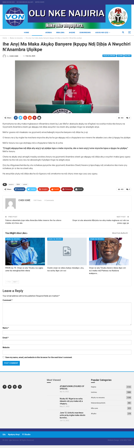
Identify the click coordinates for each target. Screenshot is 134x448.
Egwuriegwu (85, 32)
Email (6, 338)
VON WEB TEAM (125, 440)
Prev (8, 282)
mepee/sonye (39, 2)
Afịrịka (48, 32)
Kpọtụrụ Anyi (14, 434)
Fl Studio (26, 434)
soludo (25, 184)
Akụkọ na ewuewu (109, 55)
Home (26, 32)
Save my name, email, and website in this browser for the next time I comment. (38, 357)
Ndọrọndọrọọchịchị (98, 403)
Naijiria (37, 32)
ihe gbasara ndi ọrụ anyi (25, 2)
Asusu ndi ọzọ (101, 32)
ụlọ (4, 434)
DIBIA (18, 184)
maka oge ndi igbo (9, 2)
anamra (11, 184)
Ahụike (72, 32)
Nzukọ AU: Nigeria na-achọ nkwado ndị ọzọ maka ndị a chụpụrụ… (71, 401)
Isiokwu (120, 55)
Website (6, 347)
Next (15, 282)
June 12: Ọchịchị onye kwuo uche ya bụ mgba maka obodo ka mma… (72, 415)
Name (6, 328)
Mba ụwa (60, 32)
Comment (8, 300)
